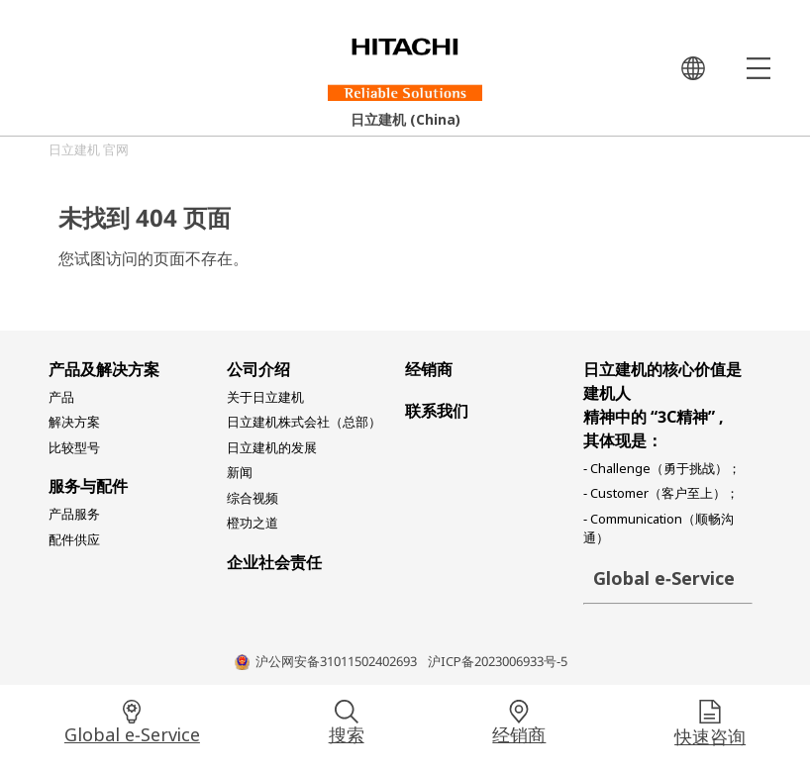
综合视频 (252, 501)
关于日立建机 (265, 400)
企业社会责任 (274, 565)
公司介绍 (258, 372)
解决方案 (74, 424)
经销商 (519, 737)
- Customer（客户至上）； (661, 496)
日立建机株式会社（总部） (304, 424)
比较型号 (74, 450)
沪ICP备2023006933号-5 (497, 663)
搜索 (346, 737)
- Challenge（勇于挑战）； (662, 471)
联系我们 (436, 414)
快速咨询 (710, 739)
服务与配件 (88, 489)
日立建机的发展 (272, 450)
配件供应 (74, 542)
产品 (61, 400)
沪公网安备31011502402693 (336, 663)
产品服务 (74, 517)
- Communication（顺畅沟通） (658, 531)
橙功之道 (252, 525)
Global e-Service (132, 737)
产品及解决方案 (104, 372)
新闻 (240, 475)
